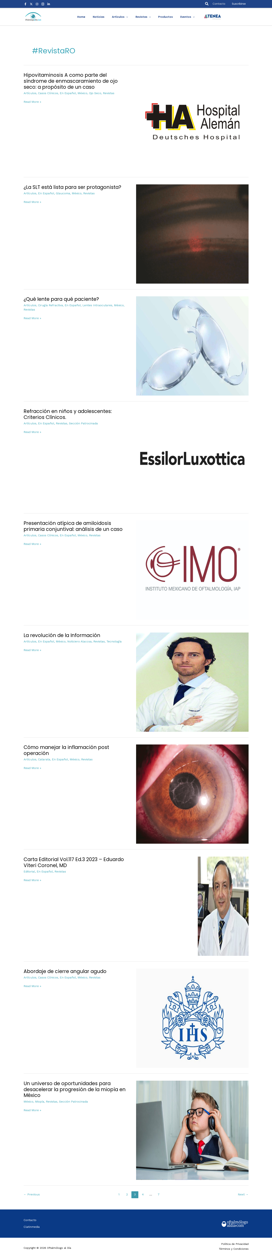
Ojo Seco (93, 93)
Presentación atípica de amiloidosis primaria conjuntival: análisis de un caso (73, 526)
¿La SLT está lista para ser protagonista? (72, 187)
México (81, 93)
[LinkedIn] (48, 4)
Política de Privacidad (235, 1243)
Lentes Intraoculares (95, 305)
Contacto (219, 4)
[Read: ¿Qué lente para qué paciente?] (192, 345)
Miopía (39, 1101)
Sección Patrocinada (82, 423)
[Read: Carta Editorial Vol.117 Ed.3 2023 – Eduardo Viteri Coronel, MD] (223, 906)
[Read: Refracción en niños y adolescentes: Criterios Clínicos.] (192, 457)
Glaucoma (62, 193)
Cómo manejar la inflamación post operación (66, 750)
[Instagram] (37, 4)
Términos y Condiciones (234, 1248)
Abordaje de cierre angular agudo (65, 971)
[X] (31, 4)
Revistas (106, 93)
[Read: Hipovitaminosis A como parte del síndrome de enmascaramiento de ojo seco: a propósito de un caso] (192, 121)
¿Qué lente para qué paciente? (61, 299)
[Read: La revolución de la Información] (192, 681)
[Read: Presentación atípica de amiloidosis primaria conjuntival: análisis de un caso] (192, 569)
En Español (67, 93)
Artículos (30, 93)
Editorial (29, 871)
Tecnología (112, 641)
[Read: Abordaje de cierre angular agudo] (192, 1018)
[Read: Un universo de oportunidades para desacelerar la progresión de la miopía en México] (192, 1130)
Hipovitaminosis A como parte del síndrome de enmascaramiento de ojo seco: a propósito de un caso (71, 81)
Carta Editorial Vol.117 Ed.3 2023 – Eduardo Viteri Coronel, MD (74, 862)
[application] (127, 17)
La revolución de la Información (62, 635)
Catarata (43, 759)
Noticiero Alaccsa (78, 641)
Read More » (32, 101)
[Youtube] (43, 4)
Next (243, 1194)
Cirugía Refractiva (49, 305)
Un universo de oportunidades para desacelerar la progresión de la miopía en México (75, 1089)
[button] (207, 4)
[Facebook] (25, 4)
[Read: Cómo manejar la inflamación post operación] (192, 794)
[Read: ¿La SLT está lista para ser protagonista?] (192, 233)
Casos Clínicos (47, 93)
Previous (32, 1194)
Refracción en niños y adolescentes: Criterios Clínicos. (68, 414)
